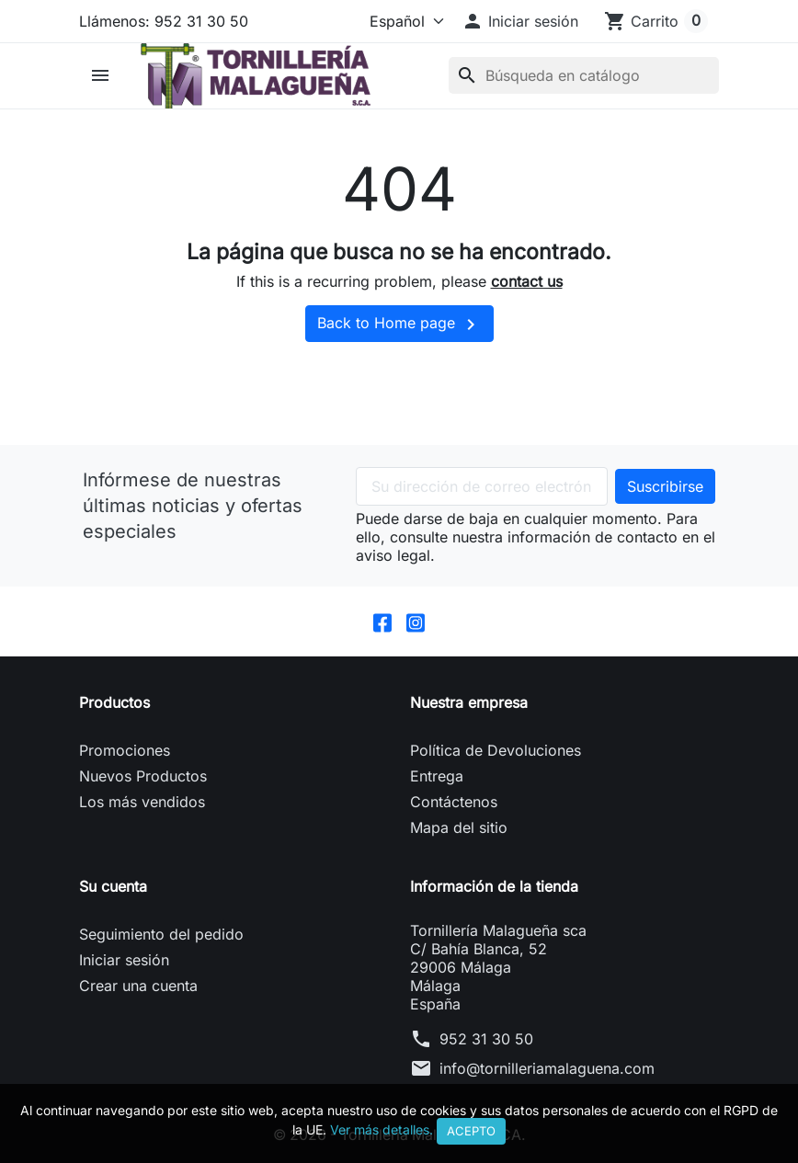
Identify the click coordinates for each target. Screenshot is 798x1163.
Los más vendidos (142, 802)
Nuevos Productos (143, 777)
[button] (519, 21)
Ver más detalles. (381, 1129)
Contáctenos (453, 802)
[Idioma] (403, 21)
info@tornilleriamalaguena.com (547, 1069)
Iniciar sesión (124, 961)
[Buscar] (584, 75)
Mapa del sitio (458, 828)
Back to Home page (399, 325)
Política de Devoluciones (495, 751)
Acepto (471, 1130)
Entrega (436, 777)
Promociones (124, 751)
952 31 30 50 (486, 1040)
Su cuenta (113, 887)
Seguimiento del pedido (161, 935)
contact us (527, 281)
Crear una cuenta (138, 986)
